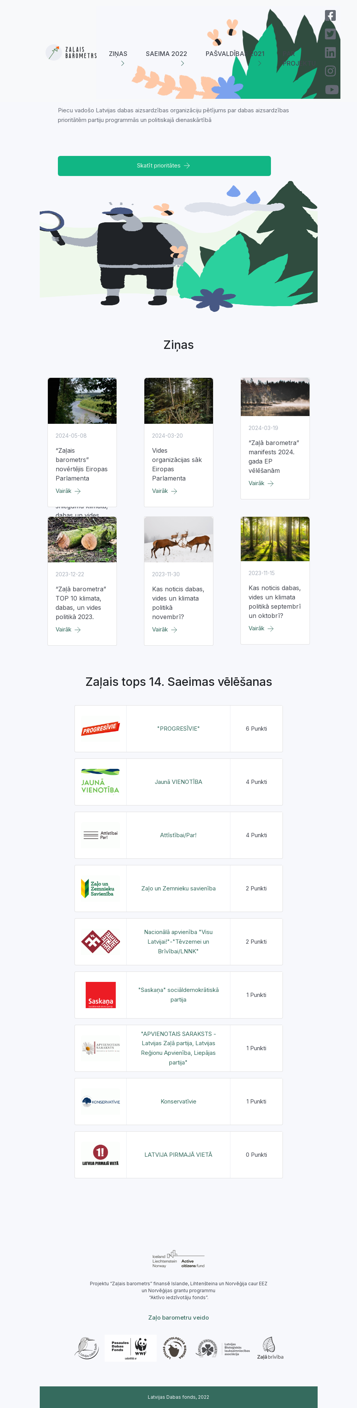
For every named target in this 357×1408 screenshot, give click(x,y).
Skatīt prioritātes (164, 165)
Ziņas (118, 54)
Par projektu (299, 58)
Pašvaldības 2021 (235, 54)
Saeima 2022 (166, 54)
